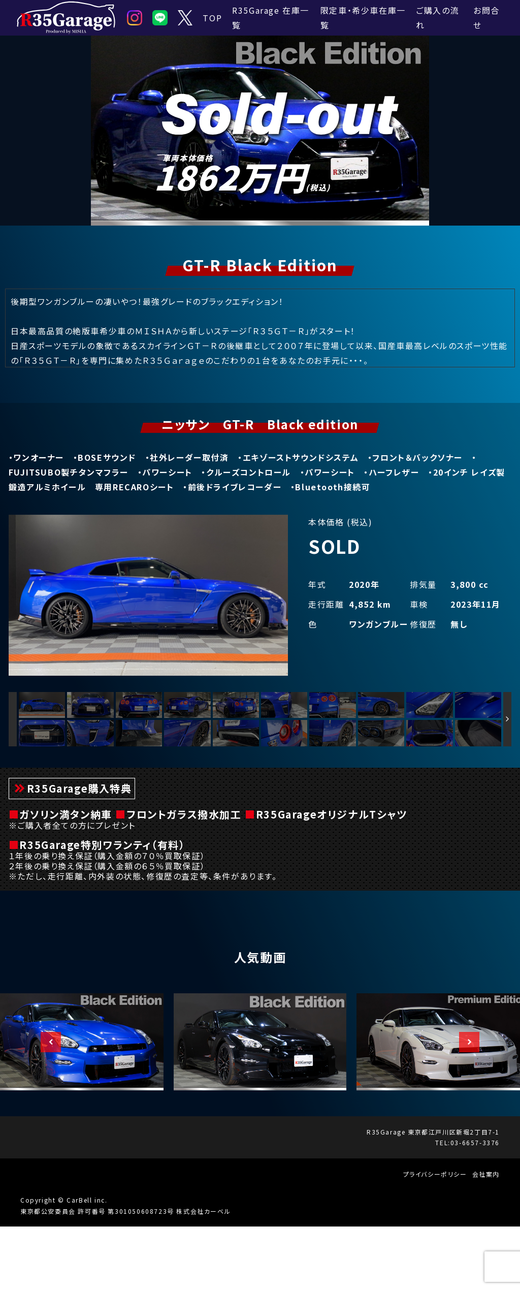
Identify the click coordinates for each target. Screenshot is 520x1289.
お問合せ (486, 17)
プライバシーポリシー (435, 1236)
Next (464, 1104)
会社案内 (486, 1236)
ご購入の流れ (437, 17)
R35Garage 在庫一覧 (270, 17)
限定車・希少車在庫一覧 (363, 17)
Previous (46, 1104)
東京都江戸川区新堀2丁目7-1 (454, 1193)
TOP (212, 18)
